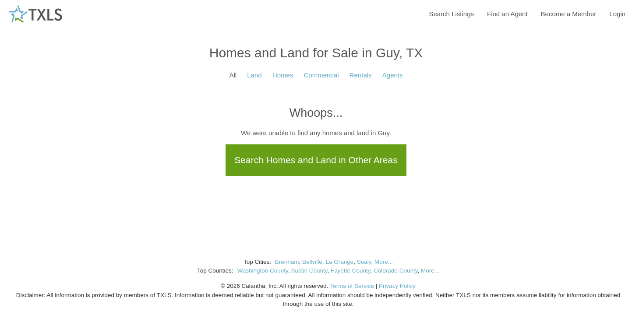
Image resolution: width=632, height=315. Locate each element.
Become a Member (569, 14)
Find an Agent (507, 14)
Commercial (321, 75)
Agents (392, 75)
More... (383, 262)
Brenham (287, 262)
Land (254, 75)
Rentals (361, 75)
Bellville (312, 262)
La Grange (339, 262)
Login (617, 14)
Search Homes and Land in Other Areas (315, 160)
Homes (282, 75)
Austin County (309, 270)
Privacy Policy (397, 286)
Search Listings (451, 14)
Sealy (364, 262)
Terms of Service (352, 286)
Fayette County (351, 270)
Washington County (262, 270)
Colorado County (395, 270)
